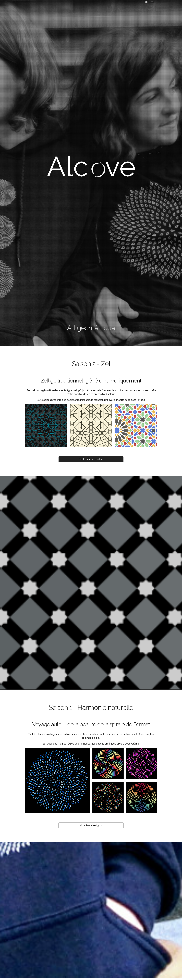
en (146, 1)
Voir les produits (91, 459)
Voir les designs (91, 825)
